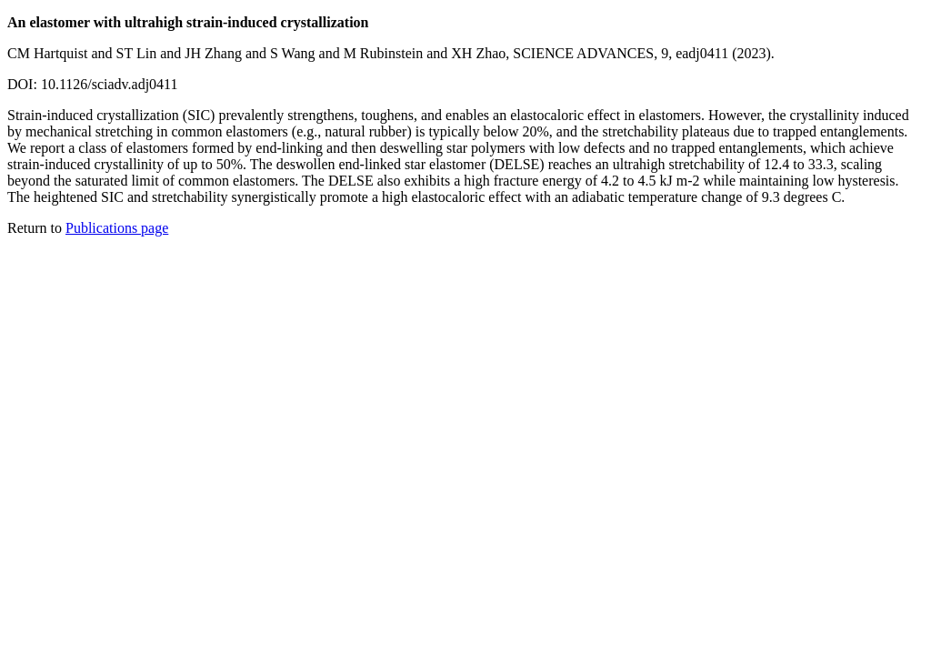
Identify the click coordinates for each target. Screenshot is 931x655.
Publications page (116, 228)
